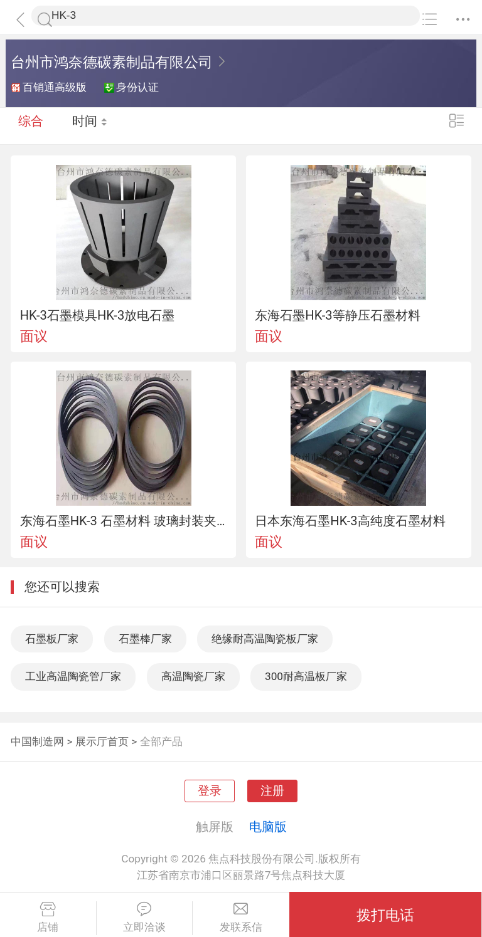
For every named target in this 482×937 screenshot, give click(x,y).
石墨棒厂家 (145, 638)
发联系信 (241, 917)
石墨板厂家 (51, 638)
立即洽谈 (144, 917)
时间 (91, 125)
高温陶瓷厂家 (193, 676)
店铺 (48, 917)
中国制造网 (37, 741)
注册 (272, 791)
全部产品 (161, 741)
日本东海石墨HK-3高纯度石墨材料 (350, 521)
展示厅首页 (102, 741)
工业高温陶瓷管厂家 (73, 676)
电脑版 (268, 826)
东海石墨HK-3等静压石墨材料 (337, 315)
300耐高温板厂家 (306, 676)
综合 (30, 125)
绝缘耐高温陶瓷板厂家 (265, 638)
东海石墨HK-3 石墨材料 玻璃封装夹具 (123, 521)
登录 (210, 791)
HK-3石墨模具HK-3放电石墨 (97, 315)
